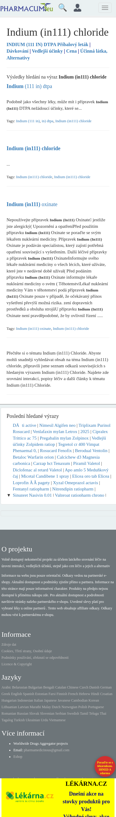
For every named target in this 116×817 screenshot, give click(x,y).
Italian (38, 700)
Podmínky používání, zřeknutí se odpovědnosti (35, 658)
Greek (5, 694)
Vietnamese (57, 720)
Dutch (56, 707)
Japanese (50, 700)
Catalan (60, 687)
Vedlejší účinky (47, 51)
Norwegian (69, 707)
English (16, 694)
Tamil (84, 713)
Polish (82, 707)
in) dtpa (47, 121)
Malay (46, 707)
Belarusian (19, 687)
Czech (83, 687)
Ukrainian (33, 720)
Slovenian (47, 713)
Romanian (8, 713)
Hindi (95, 694)
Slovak (34, 713)
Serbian (60, 713)
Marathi (35, 707)
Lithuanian (9, 707)
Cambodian (79, 700)
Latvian (23, 707)
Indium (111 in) (28, 121)
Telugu (94, 713)
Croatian (106, 694)
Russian (22, 713)
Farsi (52, 694)
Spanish (28, 694)
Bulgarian (35, 687)
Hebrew (84, 694)
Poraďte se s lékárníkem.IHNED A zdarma (105, 768)
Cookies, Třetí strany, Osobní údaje (26, 651)
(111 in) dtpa (29, 86)
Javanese (64, 700)
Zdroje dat (8, 644)
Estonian (41, 694)
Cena (71, 51)
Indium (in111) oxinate (33, 329)
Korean (94, 700)
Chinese (73, 687)
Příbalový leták (48, 44)
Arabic (6, 687)
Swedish (73, 713)
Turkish (19, 720)
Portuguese (96, 707)
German (106, 687)
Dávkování (18, 51)
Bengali (48, 687)
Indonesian (25, 700)
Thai (103, 713)
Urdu (44, 720)
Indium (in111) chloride (73, 121)
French (73, 694)
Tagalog (7, 720)
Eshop (17, 757)
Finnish (62, 694)
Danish (94, 687)
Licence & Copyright (16, 664)
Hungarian (9, 700)
